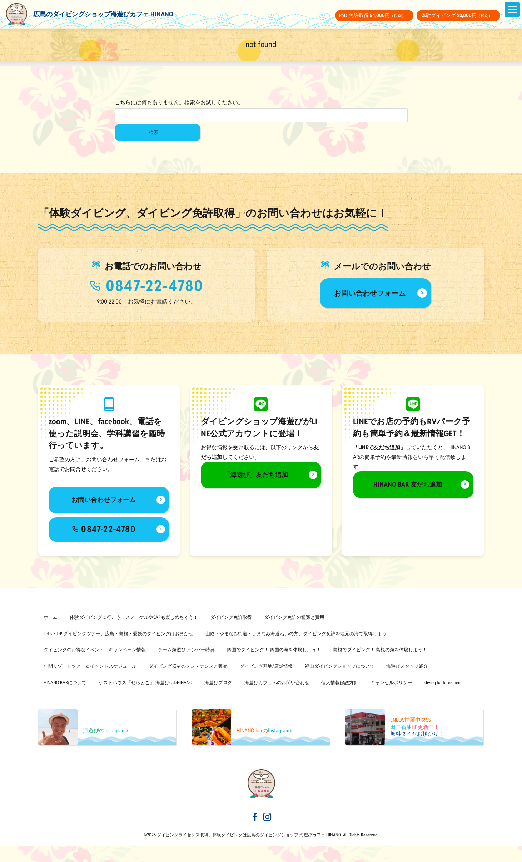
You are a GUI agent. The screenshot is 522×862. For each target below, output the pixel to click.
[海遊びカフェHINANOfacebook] (255, 833)
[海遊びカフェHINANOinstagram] (267, 833)
